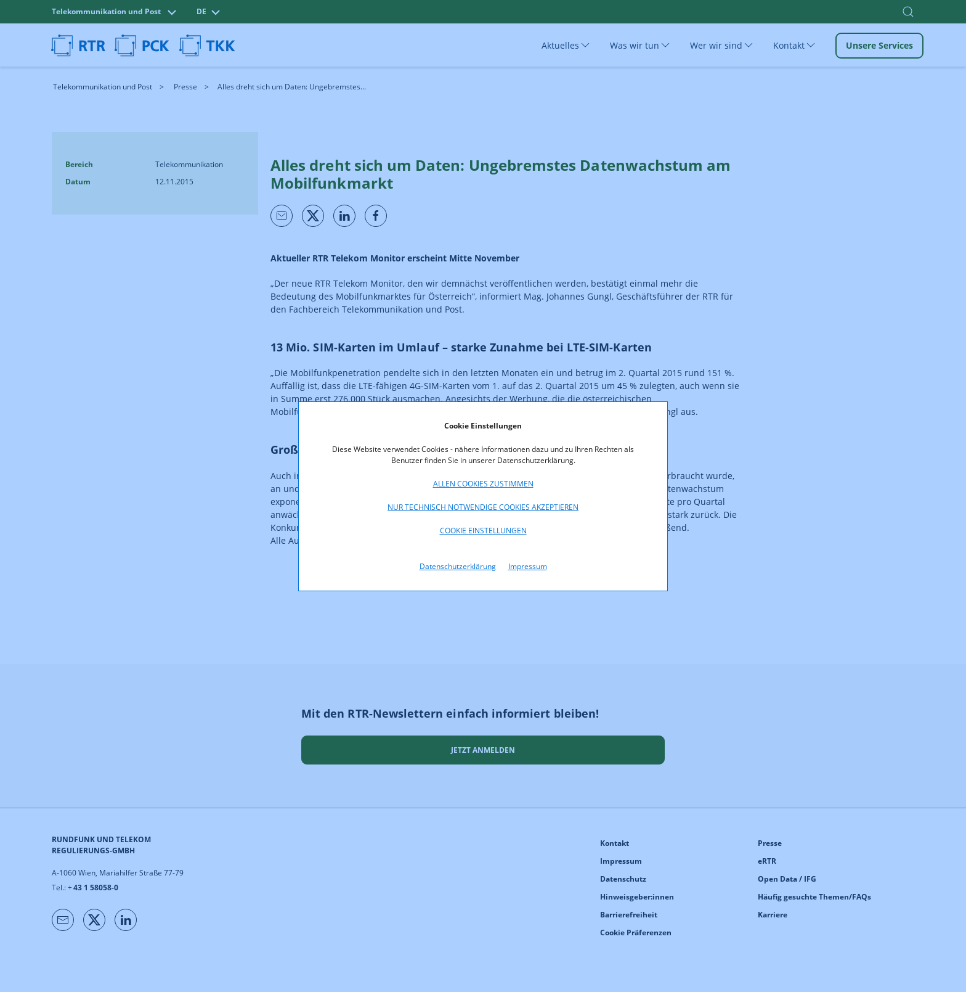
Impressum (527, 566)
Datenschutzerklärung (458, 566)
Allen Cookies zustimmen (483, 483)
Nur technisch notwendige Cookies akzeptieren (483, 507)
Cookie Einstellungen (483, 530)
